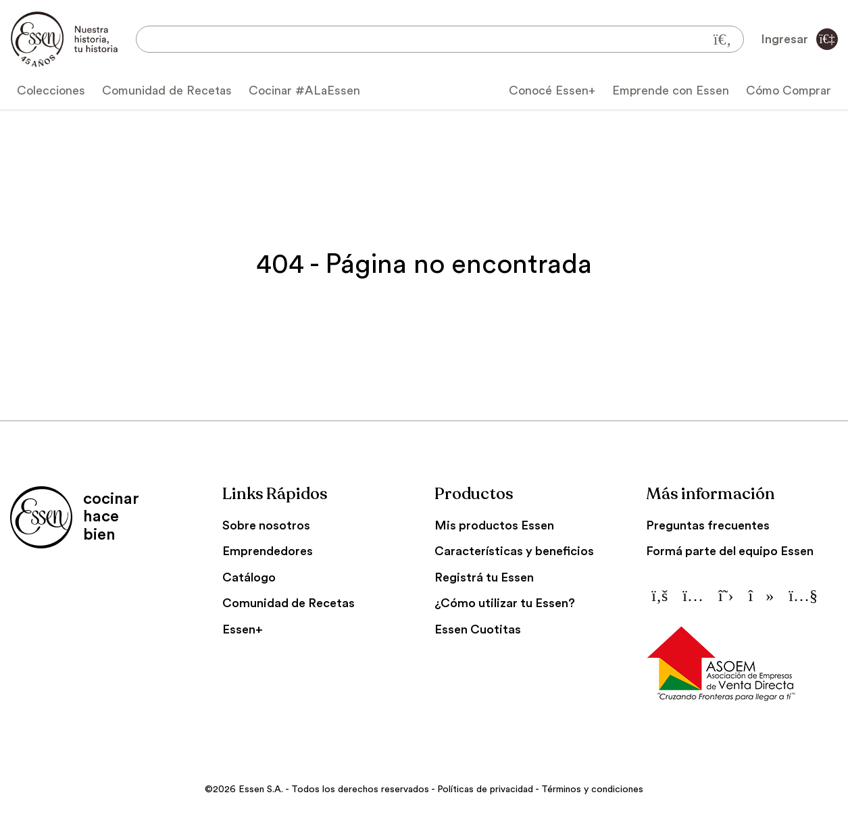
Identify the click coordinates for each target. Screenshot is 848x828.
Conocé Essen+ (552, 90)
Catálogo (249, 577)
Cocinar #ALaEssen (304, 90)
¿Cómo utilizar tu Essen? (504, 603)
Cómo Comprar (788, 90)
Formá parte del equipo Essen (730, 551)
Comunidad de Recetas (167, 90)
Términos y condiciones (592, 789)
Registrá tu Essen (484, 577)
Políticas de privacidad (485, 789)
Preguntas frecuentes (708, 525)
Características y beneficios (514, 551)
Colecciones (51, 90)
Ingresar (799, 39)
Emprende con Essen (670, 90)
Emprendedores (267, 551)
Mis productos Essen (494, 525)
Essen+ (242, 629)
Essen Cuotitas (477, 629)
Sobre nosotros (266, 525)
